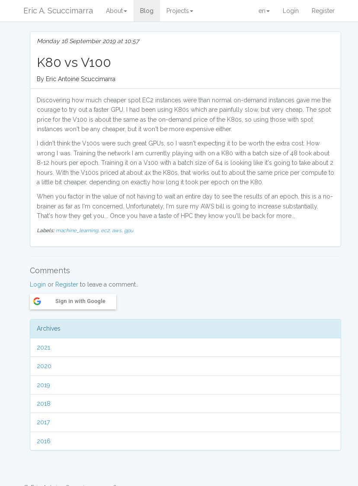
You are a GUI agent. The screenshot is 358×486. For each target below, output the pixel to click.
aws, (118, 230)
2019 (43, 385)
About (116, 10)
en (264, 10)
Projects (179, 10)
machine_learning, (78, 230)
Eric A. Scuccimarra (58, 10)
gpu (128, 230)
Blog (146, 10)
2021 (43, 347)
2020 (44, 366)
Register (323, 10)
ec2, (106, 230)
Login (291, 10)
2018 (44, 403)
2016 (44, 441)
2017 (43, 422)
